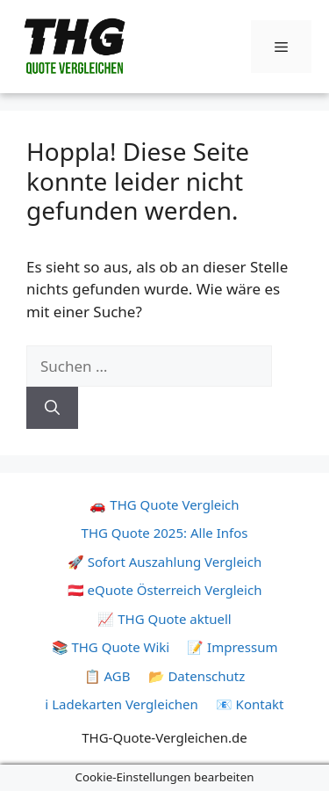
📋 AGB (107, 676)
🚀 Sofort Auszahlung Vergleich (164, 561)
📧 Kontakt (250, 704)
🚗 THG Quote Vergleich (164, 504)
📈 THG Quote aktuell (164, 619)
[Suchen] (52, 408)
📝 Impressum (232, 647)
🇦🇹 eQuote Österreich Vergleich (165, 590)
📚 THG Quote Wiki (111, 647)
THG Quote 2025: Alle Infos (165, 532)
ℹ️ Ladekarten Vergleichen (121, 704)
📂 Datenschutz (197, 676)
